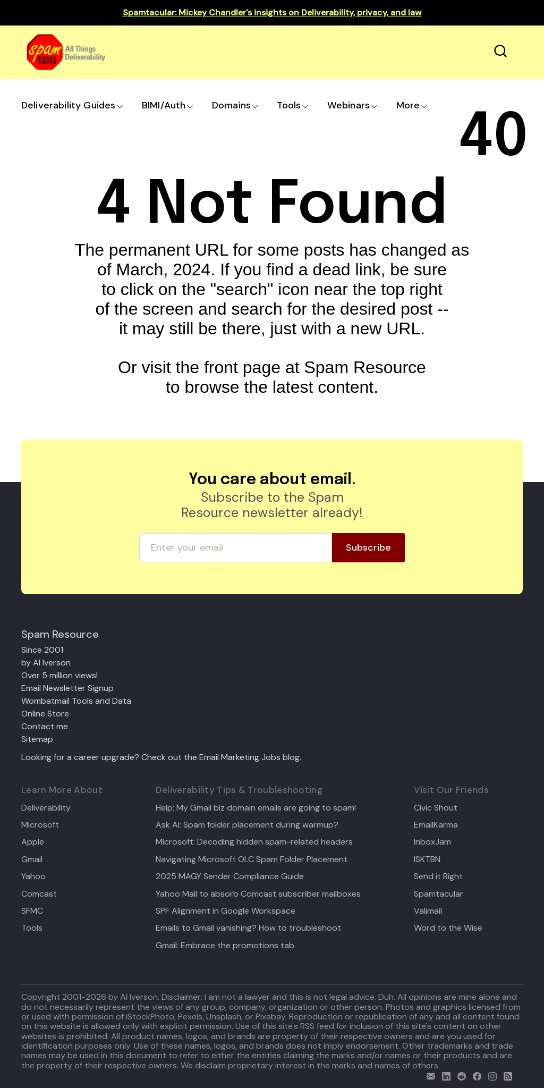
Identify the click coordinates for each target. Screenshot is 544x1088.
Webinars (348, 105)
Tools (289, 105)
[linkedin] (443, 1075)
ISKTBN (427, 859)
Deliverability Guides (68, 105)
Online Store (45, 713)
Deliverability (46, 808)
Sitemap (37, 739)
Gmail (31, 859)
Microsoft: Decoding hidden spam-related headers (254, 842)
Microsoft (40, 825)
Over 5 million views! (59, 675)
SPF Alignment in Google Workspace (225, 911)
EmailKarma (436, 825)
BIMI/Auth (164, 105)
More (408, 105)
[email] (428, 1075)
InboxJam (432, 842)
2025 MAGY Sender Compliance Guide (230, 876)
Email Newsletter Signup (67, 688)
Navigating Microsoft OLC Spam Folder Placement (251, 859)
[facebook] (474, 1075)
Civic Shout (435, 808)
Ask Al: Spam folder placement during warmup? (247, 825)
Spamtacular (438, 894)
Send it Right (438, 876)
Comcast (39, 894)
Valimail (428, 911)
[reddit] (459, 1075)
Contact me (44, 726)
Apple (32, 842)
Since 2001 (42, 649)
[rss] (505, 1075)
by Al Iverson (46, 662)
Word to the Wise (448, 928)
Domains (231, 105)
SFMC (32, 911)
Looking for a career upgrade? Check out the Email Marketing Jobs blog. (161, 757)
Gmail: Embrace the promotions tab (225, 945)
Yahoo (33, 876)
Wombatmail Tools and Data (76, 700)
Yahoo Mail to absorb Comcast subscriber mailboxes (258, 894)
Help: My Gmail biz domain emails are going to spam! (256, 808)
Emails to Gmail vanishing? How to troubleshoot (248, 928)
